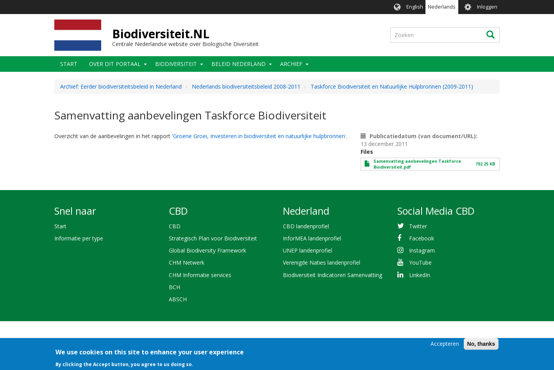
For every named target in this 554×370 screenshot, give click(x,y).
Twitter (418, 226)
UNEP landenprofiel (307, 250)
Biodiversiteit (176, 64)
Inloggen (487, 7)
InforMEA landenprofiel (312, 238)
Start (68, 64)
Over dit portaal (115, 64)
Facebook (421, 238)
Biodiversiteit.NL (160, 34)
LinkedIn (419, 275)
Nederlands (442, 7)
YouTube (420, 262)
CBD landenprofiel (306, 226)
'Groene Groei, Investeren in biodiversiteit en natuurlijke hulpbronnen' (259, 136)
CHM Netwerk (186, 262)
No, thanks (481, 346)
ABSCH (178, 299)
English (414, 7)
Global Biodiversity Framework (207, 250)
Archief (291, 64)
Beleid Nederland (238, 64)
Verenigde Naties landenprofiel (321, 262)
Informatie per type (78, 238)
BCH (174, 287)
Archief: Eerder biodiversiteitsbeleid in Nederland (121, 86)
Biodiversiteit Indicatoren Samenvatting (332, 275)
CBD (174, 226)
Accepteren (445, 346)
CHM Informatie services (200, 275)
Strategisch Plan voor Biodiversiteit (213, 238)
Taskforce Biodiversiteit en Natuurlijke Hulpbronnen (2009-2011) (392, 86)
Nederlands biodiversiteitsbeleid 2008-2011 (246, 86)
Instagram (422, 250)
